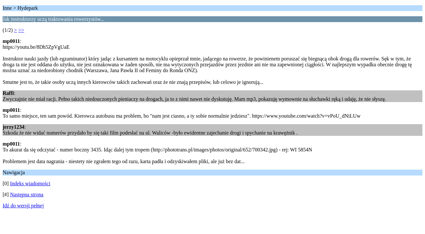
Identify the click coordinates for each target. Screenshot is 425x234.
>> (21, 30)
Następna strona (27, 194)
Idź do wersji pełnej (23, 205)
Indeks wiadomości (30, 183)
